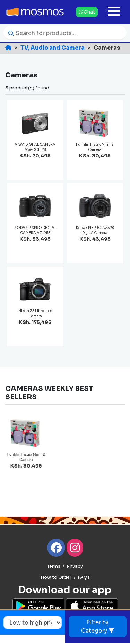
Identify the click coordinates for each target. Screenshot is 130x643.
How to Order (56, 577)
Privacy (75, 566)
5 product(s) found (27, 88)
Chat (86, 12)
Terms (53, 566)
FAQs (84, 577)
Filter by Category (97, 626)
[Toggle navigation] (113, 12)
